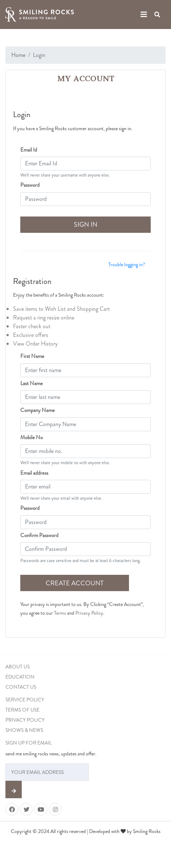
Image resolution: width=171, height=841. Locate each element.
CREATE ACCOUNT (75, 583)
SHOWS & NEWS (24, 730)
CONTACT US (20, 686)
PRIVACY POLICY (25, 719)
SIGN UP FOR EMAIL (28, 742)
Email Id (28, 150)
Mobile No (31, 437)
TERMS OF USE (22, 709)
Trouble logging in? (126, 264)
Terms (60, 613)
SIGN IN (85, 224)
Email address (34, 473)
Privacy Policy (89, 613)
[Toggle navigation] (144, 14)
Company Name (37, 410)
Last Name (31, 383)
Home (18, 55)
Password (29, 185)
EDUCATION (19, 676)
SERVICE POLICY (24, 699)
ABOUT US (17, 666)
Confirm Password (39, 535)
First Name (32, 356)
